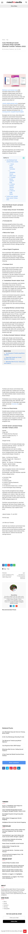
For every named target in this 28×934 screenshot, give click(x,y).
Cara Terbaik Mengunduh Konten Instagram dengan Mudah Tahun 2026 (13, 810)
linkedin (12, 603)
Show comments (14, 762)
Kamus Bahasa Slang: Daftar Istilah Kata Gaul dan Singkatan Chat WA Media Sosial (13, 831)
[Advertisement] (14, 24)
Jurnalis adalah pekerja (8, 103)
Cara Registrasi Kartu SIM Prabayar (11, 745)
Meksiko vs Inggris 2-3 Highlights (12, 874)
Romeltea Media (14, 931)
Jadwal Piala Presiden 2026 (10, 862)
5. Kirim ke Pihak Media (12, 192)
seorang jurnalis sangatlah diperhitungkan (13, 112)
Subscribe (14, 921)
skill (21, 110)
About (5, 901)
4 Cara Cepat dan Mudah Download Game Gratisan (13, 755)
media (16, 103)
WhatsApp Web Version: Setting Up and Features (12, 750)
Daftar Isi (6, 158)
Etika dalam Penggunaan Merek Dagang (12, 818)
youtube (16, 603)
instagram (21, 602)
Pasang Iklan (7, 908)
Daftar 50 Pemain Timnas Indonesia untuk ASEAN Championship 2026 (13, 866)
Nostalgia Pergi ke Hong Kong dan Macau (12, 814)
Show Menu (14, 6)
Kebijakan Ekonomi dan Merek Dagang (14, 822)
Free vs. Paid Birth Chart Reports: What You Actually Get (12, 806)
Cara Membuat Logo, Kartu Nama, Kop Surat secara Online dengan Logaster (13, 836)
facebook (12, 602)
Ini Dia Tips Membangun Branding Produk (13, 737)
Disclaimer (6, 905)
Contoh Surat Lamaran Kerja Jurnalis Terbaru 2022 (12, 198)
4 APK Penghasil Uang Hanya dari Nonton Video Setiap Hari (8, 576)
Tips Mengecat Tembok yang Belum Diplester (11, 741)
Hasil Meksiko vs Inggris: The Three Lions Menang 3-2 (13, 877)
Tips (8, 569)
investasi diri (15, 404)
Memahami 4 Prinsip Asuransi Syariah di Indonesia (21, 576)
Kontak (5, 903)
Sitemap (6, 906)
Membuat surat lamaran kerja (9, 90)
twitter (16, 602)
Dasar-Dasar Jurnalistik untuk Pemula (13, 843)
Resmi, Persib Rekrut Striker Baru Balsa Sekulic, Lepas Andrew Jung (12, 870)
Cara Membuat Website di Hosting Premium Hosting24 (12, 840)
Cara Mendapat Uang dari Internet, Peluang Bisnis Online (13, 732)
